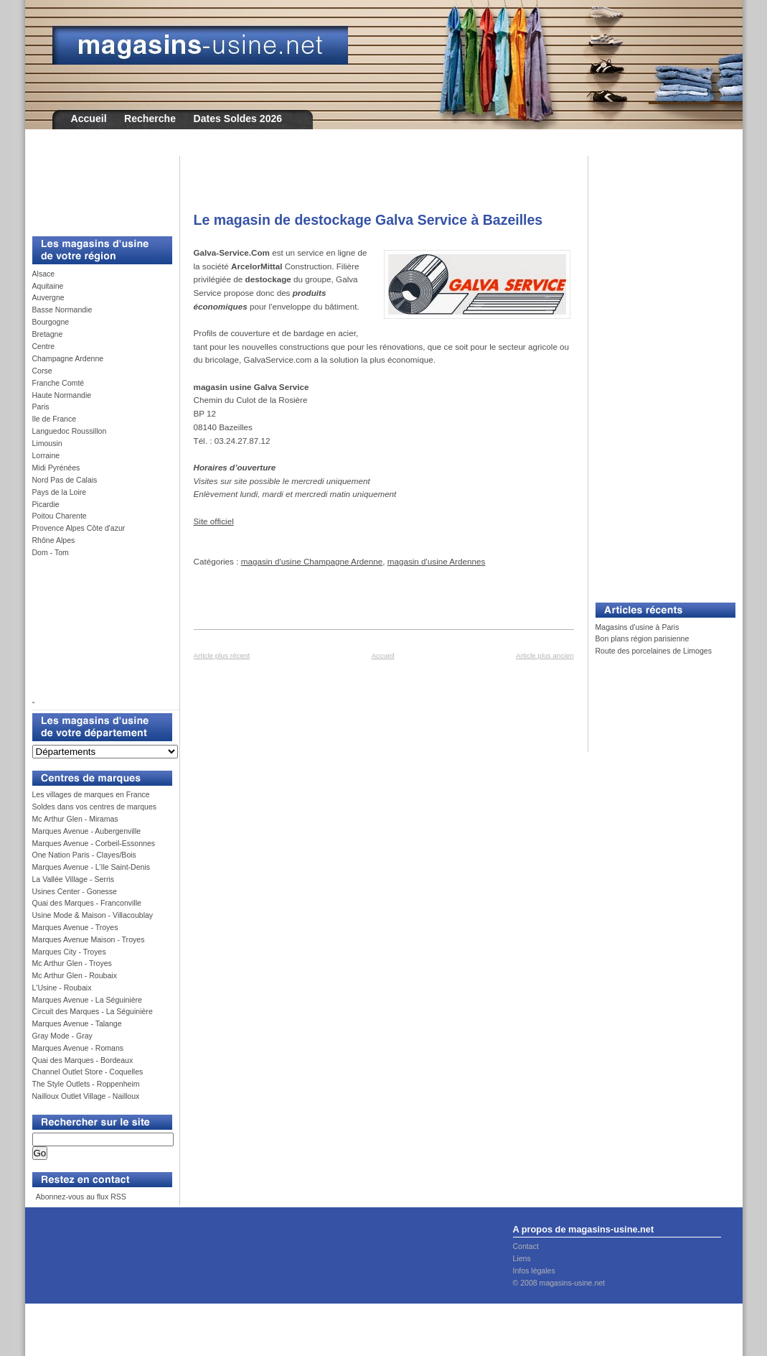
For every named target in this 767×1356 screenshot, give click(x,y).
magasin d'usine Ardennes (436, 561)
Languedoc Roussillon (69, 431)
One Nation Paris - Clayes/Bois (84, 854)
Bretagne (47, 334)
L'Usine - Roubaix (62, 987)
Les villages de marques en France (91, 794)
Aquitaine (48, 286)
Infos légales (534, 1270)
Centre (43, 346)
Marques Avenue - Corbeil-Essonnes (94, 843)
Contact (526, 1246)
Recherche (150, 118)
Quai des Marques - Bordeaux (82, 1060)
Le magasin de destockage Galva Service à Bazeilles (368, 220)
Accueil (89, 118)
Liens (522, 1258)
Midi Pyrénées (56, 467)
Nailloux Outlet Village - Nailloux (86, 1096)
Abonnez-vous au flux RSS (80, 1196)
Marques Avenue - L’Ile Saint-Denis (91, 867)
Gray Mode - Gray (62, 1035)
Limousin (47, 443)
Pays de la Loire (59, 492)
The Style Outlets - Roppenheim (86, 1083)
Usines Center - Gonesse (74, 891)
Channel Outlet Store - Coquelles (87, 1071)
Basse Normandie (62, 309)
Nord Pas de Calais (65, 479)
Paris (41, 406)
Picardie (46, 504)
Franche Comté (58, 383)
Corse (42, 370)
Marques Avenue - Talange (77, 1023)
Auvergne (48, 297)
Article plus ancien (544, 655)
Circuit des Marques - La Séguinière (92, 1011)
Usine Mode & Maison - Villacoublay (93, 915)
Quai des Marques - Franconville (86, 902)
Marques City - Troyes (69, 951)
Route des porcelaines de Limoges (654, 650)
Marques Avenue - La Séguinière (87, 999)
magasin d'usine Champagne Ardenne (312, 561)
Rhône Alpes (53, 540)
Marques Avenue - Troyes (75, 927)
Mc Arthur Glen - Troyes (72, 963)
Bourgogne (51, 321)
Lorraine (46, 455)
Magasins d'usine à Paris (637, 627)
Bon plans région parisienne (643, 638)
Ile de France (54, 418)
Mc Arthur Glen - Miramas (75, 818)
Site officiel (214, 521)
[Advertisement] (96, 188)
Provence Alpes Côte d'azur (79, 528)
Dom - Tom (50, 552)
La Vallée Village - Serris (73, 879)
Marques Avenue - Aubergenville (86, 831)
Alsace (43, 273)
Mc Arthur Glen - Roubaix (74, 975)
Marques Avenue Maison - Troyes (88, 939)
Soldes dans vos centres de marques (94, 806)
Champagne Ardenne (68, 358)
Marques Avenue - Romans (78, 1048)
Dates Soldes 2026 (237, 118)
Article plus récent (222, 655)
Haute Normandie (62, 395)
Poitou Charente (59, 515)
